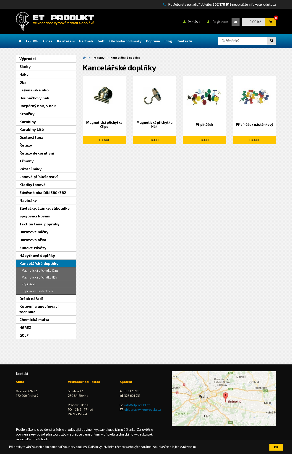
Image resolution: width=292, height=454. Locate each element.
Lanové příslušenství (38, 176)
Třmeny (26, 161)
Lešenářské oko (34, 90)
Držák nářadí (31, 298)
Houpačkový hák (34, 98)
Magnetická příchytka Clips (40, 270)
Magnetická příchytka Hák (39, 277)
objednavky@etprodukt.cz (142, 409)
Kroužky (26, 113)
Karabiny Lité (31, 129)
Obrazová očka (32, 239)
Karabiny (27, 121)
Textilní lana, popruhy (39, 224)
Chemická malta (34, 319)
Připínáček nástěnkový (37, 291)
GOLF (24, 335)
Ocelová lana (31, 137)
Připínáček (29, 284)
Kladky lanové (32, 184)
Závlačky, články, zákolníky (44, 208)
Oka (22, 82)
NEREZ (25, 327)
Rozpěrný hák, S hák (37, 105)
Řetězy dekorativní (36, 153)
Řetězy (25, 145)
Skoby (25, 66)
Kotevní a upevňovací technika (39, 309)
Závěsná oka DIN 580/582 (42, 192)
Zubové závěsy (32, 247)
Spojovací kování (34, 216)
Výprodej (27, 58)
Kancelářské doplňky (38, 263)
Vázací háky (30, 169)
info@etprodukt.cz (262, 4)
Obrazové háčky (33, 232)
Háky (24, 74)
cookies (81, 447)
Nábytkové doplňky (37, 255)
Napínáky (28, 200)
